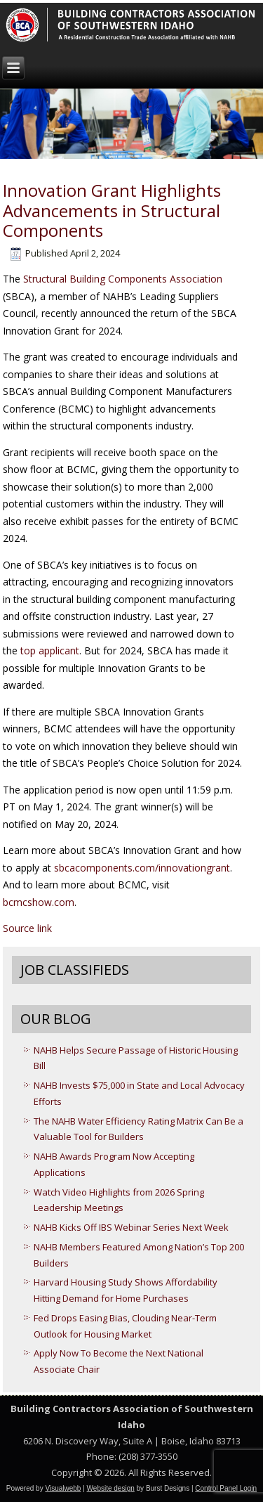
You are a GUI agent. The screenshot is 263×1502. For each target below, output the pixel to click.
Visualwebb (63, 1488)
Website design (111, 1488)
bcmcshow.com (38, 902)
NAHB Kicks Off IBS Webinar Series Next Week (131, 1227)
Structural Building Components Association (122, 278)
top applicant (49, 650)
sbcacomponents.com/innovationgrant (142, 867)
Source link (27, 928)
